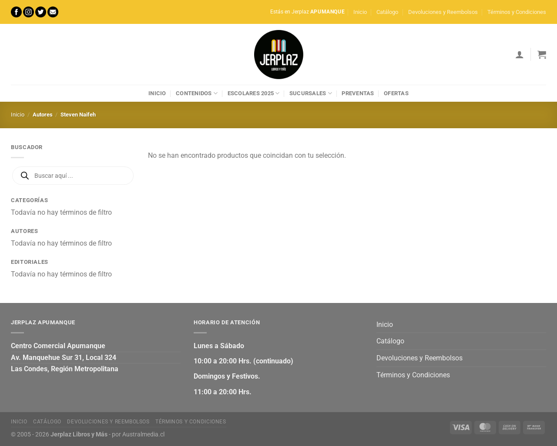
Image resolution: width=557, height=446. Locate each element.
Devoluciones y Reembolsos (443, 12)
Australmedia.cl (143, 434)
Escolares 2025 (254, 93)
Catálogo (387, 12)
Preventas (358, 93)
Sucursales (310, 93)
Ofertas (396, 93)
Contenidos (197, 93)
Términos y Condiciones (516, 12)
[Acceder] (519, 54)
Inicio (360, 12)
